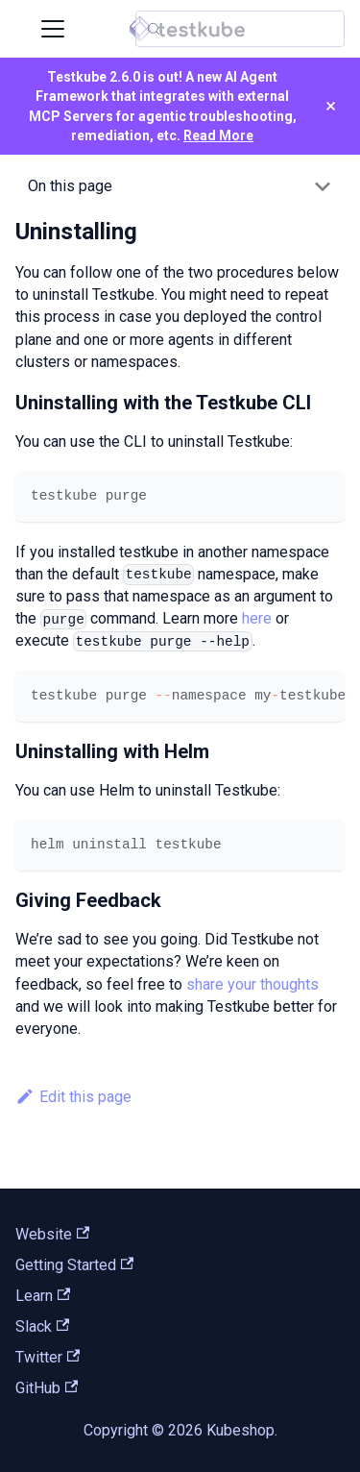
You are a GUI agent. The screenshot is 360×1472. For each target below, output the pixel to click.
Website (52, 1234)
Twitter (47, 1357)
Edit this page (73, 1097)
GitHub (46, 1388)
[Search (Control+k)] (240, 29)
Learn (42, 1296)
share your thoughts (252, 984)
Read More (218, 135)
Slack (42, 1326)
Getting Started (74, 1265)
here (257, 618)
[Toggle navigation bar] (52, 28)
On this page (70, 186)
